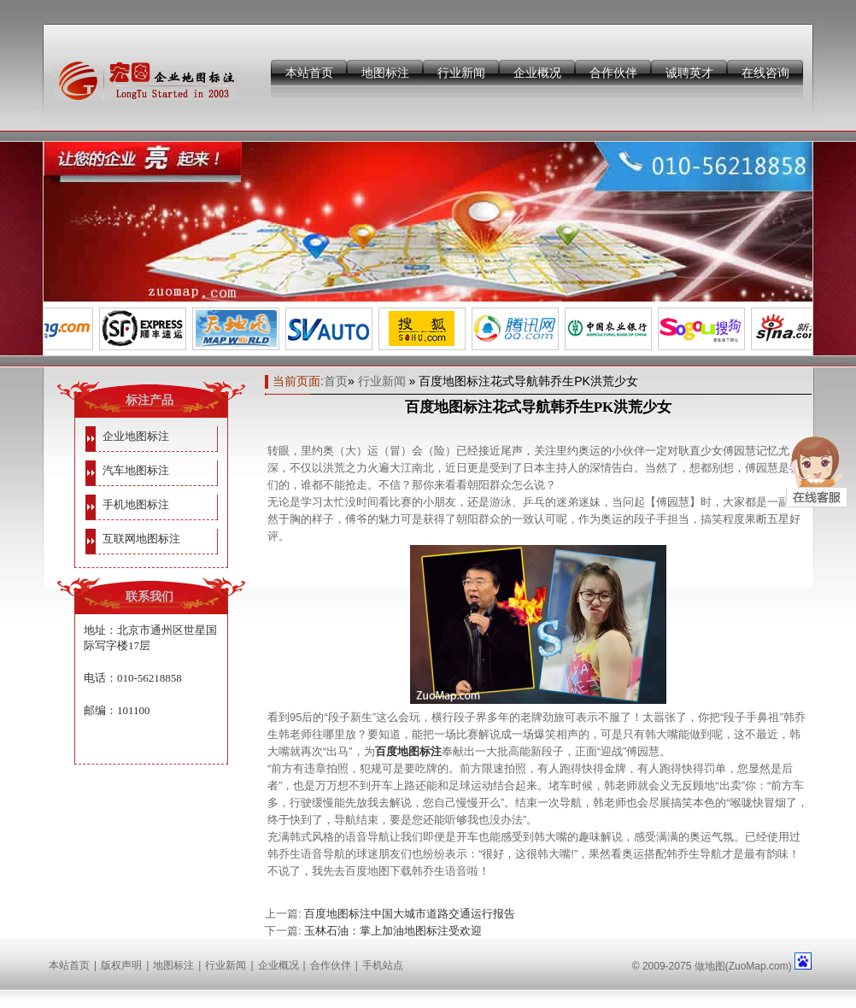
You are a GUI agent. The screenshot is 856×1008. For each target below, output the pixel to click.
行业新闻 (461, 72)
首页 (336, 381)
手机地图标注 (136, 504)
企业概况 (537, 72)
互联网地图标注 (141, 538)
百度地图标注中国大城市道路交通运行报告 (409, 913)
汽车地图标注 (136, 470)
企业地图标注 (136, 436)
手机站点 (382, 965)
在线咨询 (765, 72)
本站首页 (309, 72)
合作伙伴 (613, 72)
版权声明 (121, 965)
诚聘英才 (689, 72)
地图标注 (385, 72)
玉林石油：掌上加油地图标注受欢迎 (393, 930)
